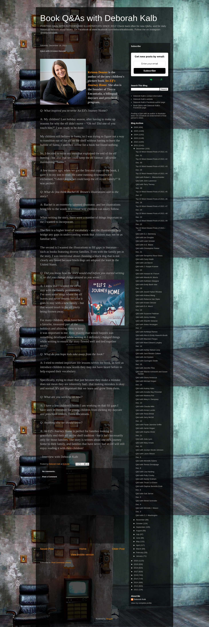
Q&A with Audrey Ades (145, 388)
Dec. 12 (139, 421)
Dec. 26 (139, 202)
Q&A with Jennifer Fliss (145, 368)
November (140, 520)
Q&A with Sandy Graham (146, 479)
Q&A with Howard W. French (147, 274)
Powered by (149, 79)
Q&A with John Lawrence (146, 181)
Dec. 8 (138, 468)
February (140, 552)
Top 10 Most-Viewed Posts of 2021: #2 (151, 159)
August (139, 531)
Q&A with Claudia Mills (145, 406)
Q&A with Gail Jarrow (144, 493)
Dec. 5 (138, 497)
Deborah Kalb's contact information (147, 96)
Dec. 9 (138, 457)
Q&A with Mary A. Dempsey (147, 399)
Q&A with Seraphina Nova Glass (149, 256)
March (139, 549)
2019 (136, 564)
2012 (136, 590)
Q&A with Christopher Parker (147, 248)
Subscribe (149, 70)
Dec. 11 (139, 435)
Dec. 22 (139, 224)
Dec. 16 (139, 346)
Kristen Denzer (98, 72)
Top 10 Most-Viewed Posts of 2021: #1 (151, 152)
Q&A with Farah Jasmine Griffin (148, 425)
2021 (136, 145)
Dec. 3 (138, 512)
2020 (136, 561)
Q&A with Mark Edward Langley (149, 343)
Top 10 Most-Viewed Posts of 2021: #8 (151, 213)
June (138, 538)
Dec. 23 (139, 217)
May (138, 541)
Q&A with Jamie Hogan (145, 428)
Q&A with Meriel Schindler (146, 501)
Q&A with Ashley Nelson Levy (148, 350)
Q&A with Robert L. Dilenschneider (150, 177)
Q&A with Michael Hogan (146, 381)
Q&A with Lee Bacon (144, 263)
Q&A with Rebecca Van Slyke (148, 299)
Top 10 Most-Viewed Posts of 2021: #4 (151, 173)
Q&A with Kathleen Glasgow (147, 281)
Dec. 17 (139, 328)
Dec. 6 (138, 490)
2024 (136, 134)
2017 (136, 571)
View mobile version (82, 554)
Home (82, 548)
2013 (136, 586)
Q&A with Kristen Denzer (146, 303)
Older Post (118, 548)
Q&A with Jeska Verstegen (146, 324)
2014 (136, 582)
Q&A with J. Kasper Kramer (147, 266)
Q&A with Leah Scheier (145, 241)
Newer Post (47, 548)
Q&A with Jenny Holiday (145, 317)
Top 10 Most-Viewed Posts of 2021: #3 (151, 166)
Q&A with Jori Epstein (144, 357)
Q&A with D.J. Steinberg (145, 234)
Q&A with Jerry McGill (145, 417)
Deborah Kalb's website (143, 99)
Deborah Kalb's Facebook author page (149, 102)
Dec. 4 (138, 504)
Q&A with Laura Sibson (145, 454)
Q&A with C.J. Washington (146, 515)
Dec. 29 (139, 170)
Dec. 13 (139, 403)
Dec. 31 (139, 155)
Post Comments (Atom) (61, 562)
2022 (136, 142)
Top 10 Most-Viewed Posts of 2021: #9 (151, 221)
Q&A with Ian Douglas (145, 237)
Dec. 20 (139, 270)
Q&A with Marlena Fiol (145, 395)
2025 (136, 131)
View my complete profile (141, 603)
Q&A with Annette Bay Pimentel (148, 392)
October (139, 523)
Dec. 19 (139, 288)
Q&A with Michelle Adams (146, 461)
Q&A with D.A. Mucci (144, 306)
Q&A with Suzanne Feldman (147, 313)
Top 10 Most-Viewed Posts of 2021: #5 (151, 192)
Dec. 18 (139, 310)
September (141, 527)
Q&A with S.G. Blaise (144, 245)
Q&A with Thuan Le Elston (146, 482)
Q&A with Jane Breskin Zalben (148, 353)
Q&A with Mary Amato (145, 443)
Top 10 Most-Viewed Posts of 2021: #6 (151, 199)
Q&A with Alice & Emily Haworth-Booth (151, 335)
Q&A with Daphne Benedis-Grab (149, 486)
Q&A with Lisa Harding (145, 472)
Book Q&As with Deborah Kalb (98, 18)
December (140, 149)
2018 (136, 568)
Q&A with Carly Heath (145, 259)
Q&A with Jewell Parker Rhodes (149, 292)
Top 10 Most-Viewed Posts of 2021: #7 (151, 206)
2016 (136, 575)
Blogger (109, 619)
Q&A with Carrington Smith (147, 361)
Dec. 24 (139, 210)
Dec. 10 (139, 446)
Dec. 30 (139, 163)
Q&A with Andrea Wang (145, 295)
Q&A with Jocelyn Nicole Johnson (149, 450)
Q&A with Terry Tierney (145, 184)
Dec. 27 (139, 195)
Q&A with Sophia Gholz (145, 432)
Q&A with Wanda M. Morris (147, 277)
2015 (136, 579)
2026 (136, 127)
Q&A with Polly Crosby (145, 475)
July (138, 534)
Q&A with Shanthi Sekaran (146, 321)
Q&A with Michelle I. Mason (147, 508)
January (139, 556)
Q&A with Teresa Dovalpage (147, 464)
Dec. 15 (139, 364)
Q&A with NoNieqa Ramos (146, 332)
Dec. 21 (139, 252)
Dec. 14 (139, 385)
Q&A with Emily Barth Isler (146, 284)
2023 (136, 138)
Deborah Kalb (140, 599)
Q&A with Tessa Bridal (145, 414)
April (138, 545)
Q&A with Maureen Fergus (146, 339)
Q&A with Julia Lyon (144, 439)
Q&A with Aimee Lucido (145, 410)
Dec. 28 (139, 188)
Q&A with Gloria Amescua (146, 377)
